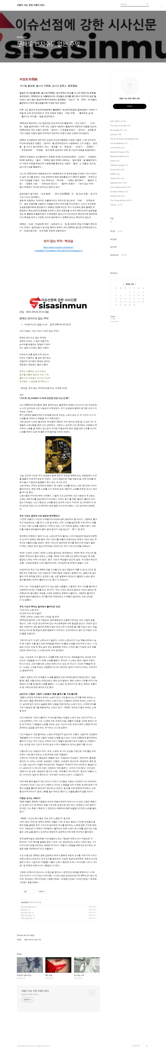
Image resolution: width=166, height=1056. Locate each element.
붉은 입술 (24, 910)
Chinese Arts (117, 196)
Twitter (124, 255)
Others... (116, 205)
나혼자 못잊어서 (26, 918)
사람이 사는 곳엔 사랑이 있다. (31, 5)
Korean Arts (24, 902)
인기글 (119, 231)
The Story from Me (120, 126)
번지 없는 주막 (26, 912)
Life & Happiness (118, 143)
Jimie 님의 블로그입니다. (30, 994)
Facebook (114, 255)
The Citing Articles (121, 200)
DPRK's (115, 174)
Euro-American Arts (120, 187)
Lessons (115, 134)
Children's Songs (119, 165)
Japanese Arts (118, 183)
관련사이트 (136, 1046)
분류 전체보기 (118, 121)
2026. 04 (130, 284)
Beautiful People (119, 152)
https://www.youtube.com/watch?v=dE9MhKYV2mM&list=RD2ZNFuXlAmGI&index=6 (58, 249)
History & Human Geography (124, 139)
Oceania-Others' (119, 191)
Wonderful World (119, 156)
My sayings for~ (118, 130)
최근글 (112, 231)
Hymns (114, 161)
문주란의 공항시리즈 (28, 907)
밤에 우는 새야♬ (26, 915)
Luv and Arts (117, 147)
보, (111, 222)
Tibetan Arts (117, 178)
